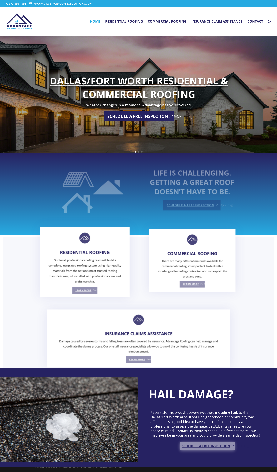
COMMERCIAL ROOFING (190, 261)
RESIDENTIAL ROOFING (86, 261)
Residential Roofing (124, 21)
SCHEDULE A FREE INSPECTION (137, 116)
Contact (255, 21)
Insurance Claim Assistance (216, 21)
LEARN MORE (85, 293)
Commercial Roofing (167, 21)
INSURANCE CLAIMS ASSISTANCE (138, 338)
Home (95, 21)
